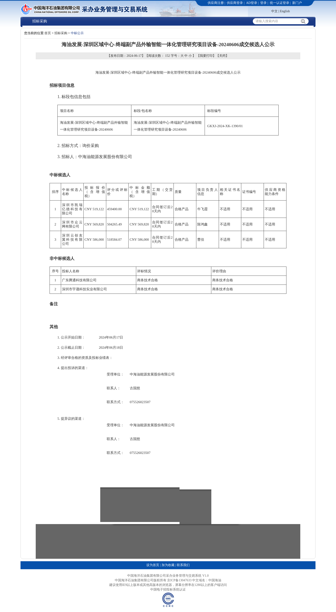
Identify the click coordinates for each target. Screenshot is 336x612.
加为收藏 (168, 565)
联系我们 (183, 565)
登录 (263, 3)
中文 (274, 11)
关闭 (222, 55)
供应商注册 (216, 3)
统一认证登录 (279, 3)
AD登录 (251, 3)
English (285, 11)
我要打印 (206, 55)
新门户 (297, 3)
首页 (47, 33)
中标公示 (77, 33)
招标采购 (39, 21)
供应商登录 (235, 3)
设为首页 (152, 565)
